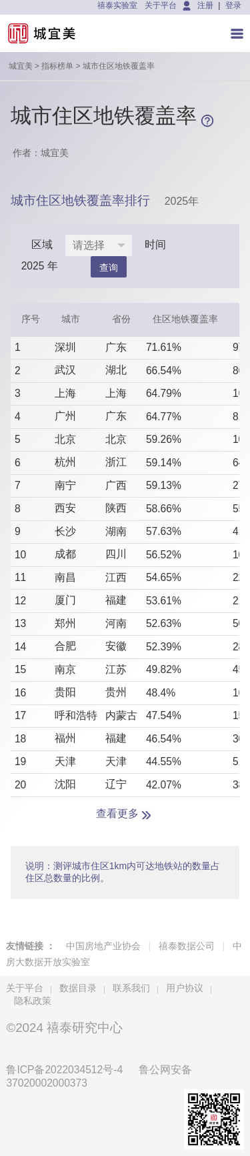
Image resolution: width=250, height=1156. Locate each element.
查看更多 (117, 813)
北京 (65, 439)
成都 (65, 554)
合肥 (65, 646)
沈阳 (65, 784)
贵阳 (65, 692)
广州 (65, 416)
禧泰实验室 (117, 5)
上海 (65, 393)
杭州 (65, 462)
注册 (205, 5)
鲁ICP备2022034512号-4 (64, 1069)
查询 (108, 267)
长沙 (65, 531)
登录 (233, 5)
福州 (65, 738)
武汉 (65, 370)
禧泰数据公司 (187, 946)
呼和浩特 (76, 715)
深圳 (65, 347)
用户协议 (184, 988)
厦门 (65, 600)
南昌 (65, 577)
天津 (65, 761)
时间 (155, 244)
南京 (65, 669)
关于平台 (161, 5)
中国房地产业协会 (103, 946)
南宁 (65, 485)
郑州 (65, 623)
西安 (65, 508)
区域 (42, 244)
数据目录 (78, 988)
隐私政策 (32, 1000)
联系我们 (131, 988)
